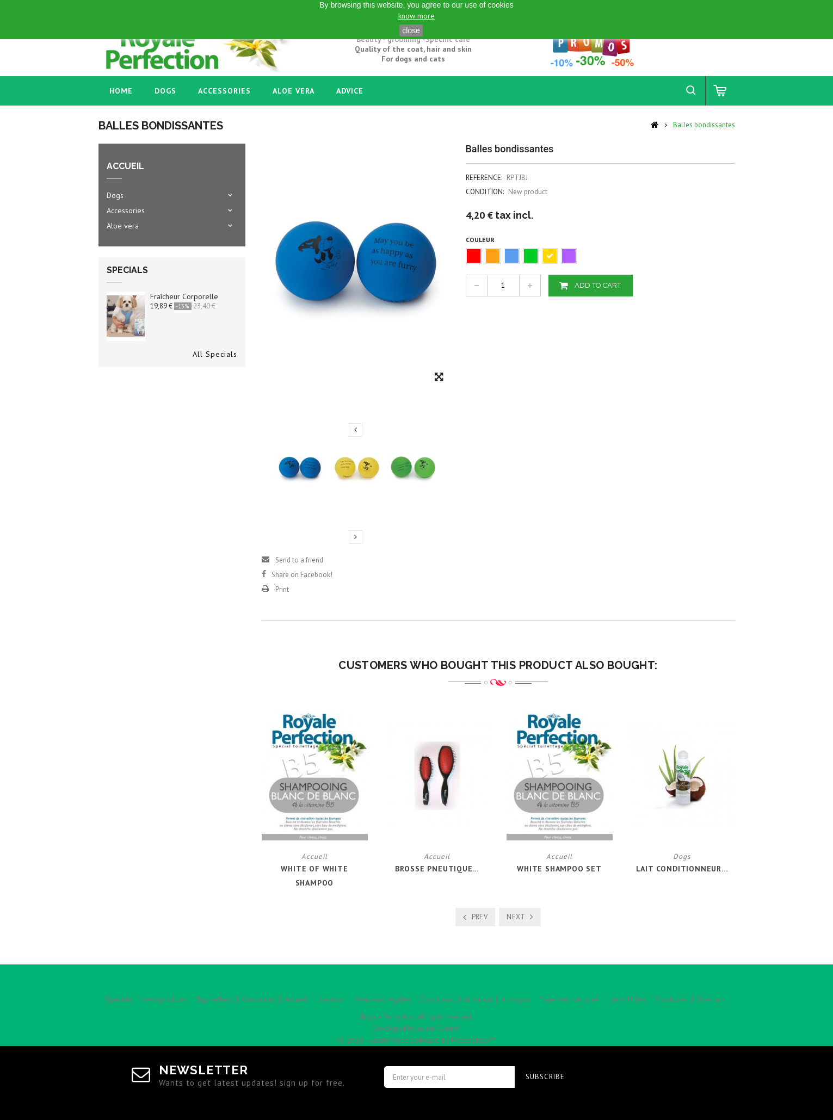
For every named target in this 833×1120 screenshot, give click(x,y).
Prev (480, 916)
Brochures (671, 999)
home (121, 91)
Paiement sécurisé (569, 999)
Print (282, 589)
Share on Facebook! (302, 574)
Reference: (484, 177)
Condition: (485, 191)
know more (416, 16)
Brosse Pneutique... (437, 869)
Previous (355, 430)
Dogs (165, 91)
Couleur (481, 240)
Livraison (331, 999)
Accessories (224, 91)
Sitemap (710, 999)
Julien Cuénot (437, 1028)
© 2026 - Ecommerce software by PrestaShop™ (416, 1040)
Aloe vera (293, 91)
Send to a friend (299, 560)
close (411, 30)
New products (164, 999)
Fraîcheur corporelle (184, 296)
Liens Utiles (627, 999)
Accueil (296, 999)
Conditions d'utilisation (456, 999)
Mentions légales (383, 999)
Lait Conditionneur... (682, 869)
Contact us (258, 999)
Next (355, 537)
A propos (515, 999)
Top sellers (214, 999)
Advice (349, 91)
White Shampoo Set (559, 869)
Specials (127, 270)
